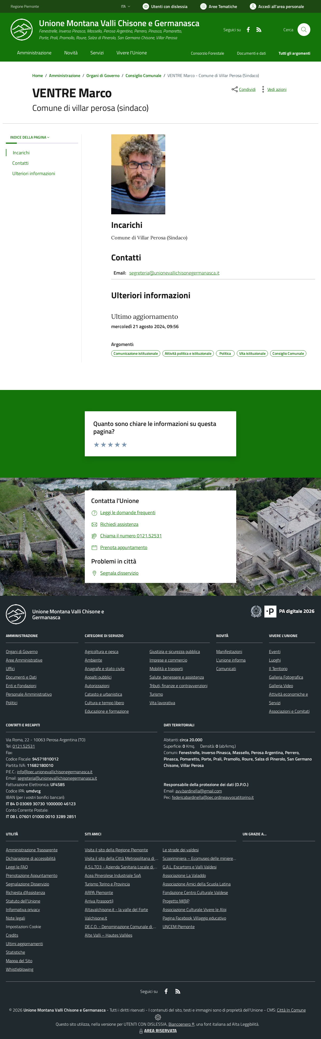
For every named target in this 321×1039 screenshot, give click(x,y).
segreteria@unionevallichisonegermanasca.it (174, 272)
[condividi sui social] (243, 89)
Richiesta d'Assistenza (25, 892)
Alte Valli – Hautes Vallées (108, 935)
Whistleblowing (19, 969)
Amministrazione (64, 75)
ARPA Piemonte (99, 892)
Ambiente (93, 660)
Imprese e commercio (168, 660)
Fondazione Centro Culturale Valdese (195, 892)
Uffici (10, 668)
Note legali (15, 918)
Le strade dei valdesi (181, 850)
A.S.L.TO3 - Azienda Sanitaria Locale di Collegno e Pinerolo (136, 867)
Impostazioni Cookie (23, 926)
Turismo (156, 694)
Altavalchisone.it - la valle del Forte (116, 909)
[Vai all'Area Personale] (276, 6)
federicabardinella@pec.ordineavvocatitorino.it (213, 797)
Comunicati (226, 668)
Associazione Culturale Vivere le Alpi (194, 909)
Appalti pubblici (98, 677)
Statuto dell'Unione (23, 901)
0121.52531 (24, 746)
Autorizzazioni (97, 685)
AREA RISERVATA (157, 1030)
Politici (11, 702)
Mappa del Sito (19, 960)
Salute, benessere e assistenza (177, 677)
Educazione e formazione (107, 711)
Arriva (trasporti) (99, 901)
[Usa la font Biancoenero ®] (165, 6)
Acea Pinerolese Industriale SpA (113, 875)
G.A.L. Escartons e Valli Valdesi (189, 867)
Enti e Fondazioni (21, 685)
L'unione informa (231, 660)
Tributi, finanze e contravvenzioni (178, 685)
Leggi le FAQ (17, 867)
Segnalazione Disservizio (27, 884)
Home (37, 75)
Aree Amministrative (24, 660)
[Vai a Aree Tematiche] (218, 6)
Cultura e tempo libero (104, 702)
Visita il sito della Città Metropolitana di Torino (125, 858)
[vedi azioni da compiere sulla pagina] (273, 89)
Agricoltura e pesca (101, 651)
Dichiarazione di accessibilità (30, 858)
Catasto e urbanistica (103, 694)
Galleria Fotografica (286, 677)
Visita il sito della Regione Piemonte (116, 850)
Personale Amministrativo (29, 694)
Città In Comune (291, 1010)
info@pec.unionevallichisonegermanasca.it (55, 771)
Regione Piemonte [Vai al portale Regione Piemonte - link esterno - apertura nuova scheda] (25, 6)
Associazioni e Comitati (289, 711)
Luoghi (275, 660)
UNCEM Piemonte (179, 926)
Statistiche (15, 952)
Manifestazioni (229, 651)
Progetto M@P (176, 901)
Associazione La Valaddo (184, 875)
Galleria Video (281, 685)
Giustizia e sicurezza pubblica (175, 651)
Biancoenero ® (181, 1024)
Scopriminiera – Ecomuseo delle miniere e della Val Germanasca (219, 858)
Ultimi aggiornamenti (24, 943)
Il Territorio (278, 668)
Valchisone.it (96, 918)
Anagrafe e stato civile (105, 668)
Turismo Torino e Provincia (107, 884)
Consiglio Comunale (143, 75)
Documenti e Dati (21, 677)
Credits (12, 935)
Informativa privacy (23, 909)
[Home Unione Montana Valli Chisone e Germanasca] (105, 29)
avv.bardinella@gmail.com (198, 791)
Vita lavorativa (162, 702)
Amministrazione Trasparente (32, 850)
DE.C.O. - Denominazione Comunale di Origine (125, 926)
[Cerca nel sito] (304, 29)
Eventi (274, 651)
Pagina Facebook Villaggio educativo (194, 918)
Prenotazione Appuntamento (31, 875)
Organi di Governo (102, 75)
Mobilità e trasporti (166, 668)
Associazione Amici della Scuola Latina (197, 884)
